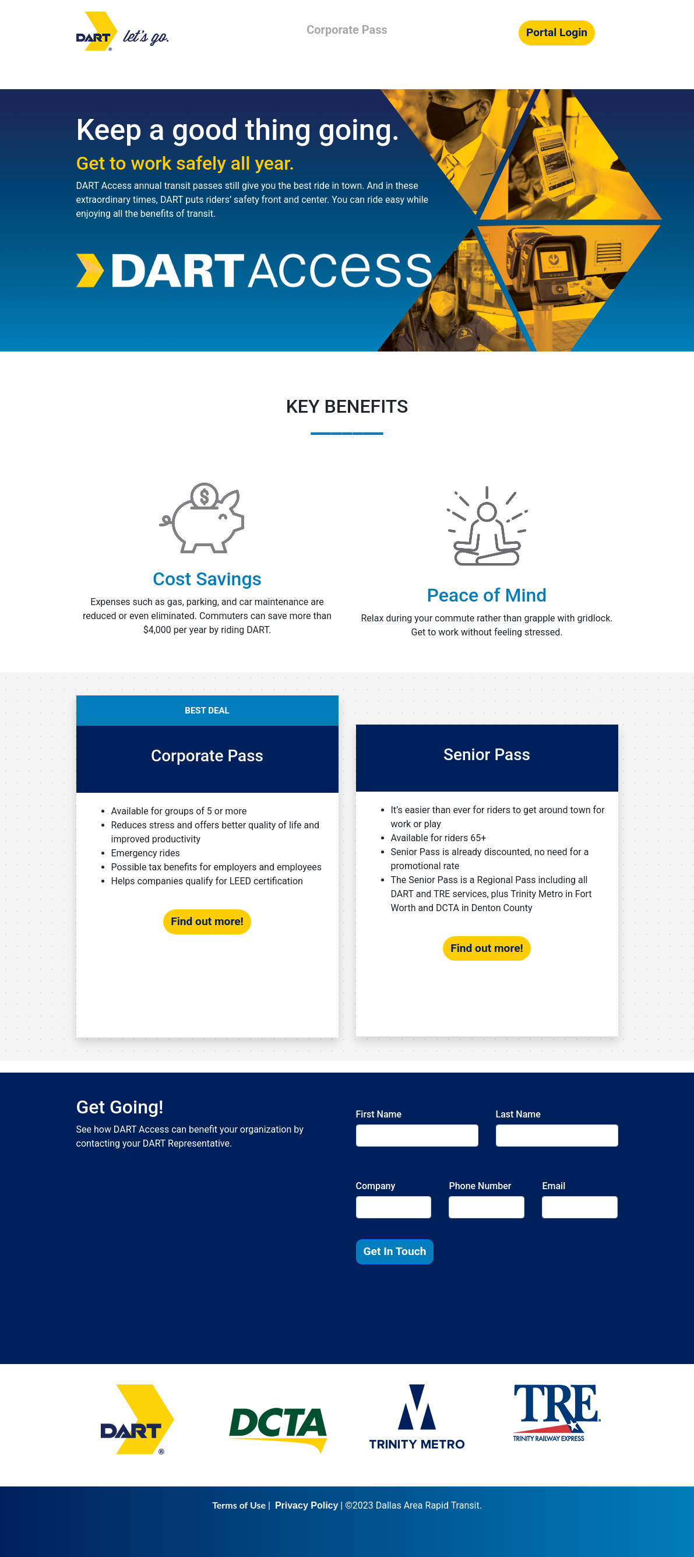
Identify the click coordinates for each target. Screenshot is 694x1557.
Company (376, 1186)
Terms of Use (239, 1504)
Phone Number (480, 1186)
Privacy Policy (307, 1505)
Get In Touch (395, 1251)
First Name (379, 1114)
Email (553, 1186)
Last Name (518, 1114)
